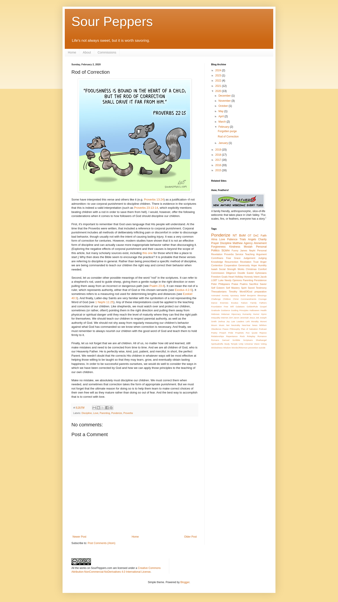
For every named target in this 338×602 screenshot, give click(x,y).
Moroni (263, 321)
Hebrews (215, 314)
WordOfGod (246, 291)
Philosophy (235, 329)
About (87, 52)
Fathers (263, 303)
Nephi (252, 250)
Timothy (233, 291)
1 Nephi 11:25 (104, 302)
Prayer (215, 243)
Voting (264, 344)
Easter (250, 273)
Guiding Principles (239, 310)
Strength (231, 269)
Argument (261, 254)
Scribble (236, 340)
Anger (263, 261)
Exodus (234, 303)
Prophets (239, 333)
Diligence (231, 273)
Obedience (216, 329)
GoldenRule (252, 306)
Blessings (262, 295)
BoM (242, 235)
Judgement (249, 258)
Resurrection (231, 261)
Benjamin (251, 295)
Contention (217, 265)
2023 (218, 75)
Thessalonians (219, 291)
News (254, 325)
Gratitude (215, 310)
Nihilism (263, 325)
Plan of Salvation (249, 329)
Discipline (87, 413)
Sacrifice (253, 284)
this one (147, 253)
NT (235, 235)
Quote (254, 333)
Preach (222, 333)
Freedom (216, 276)
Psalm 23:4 (156, 286)
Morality (255, 321)
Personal (261, 246)
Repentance (232, 336)
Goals (224, 276)
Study (227, 344)
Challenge (216, 299)
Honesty (248, 276)
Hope (254, 265)
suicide (262, 347)
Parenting (105, 413)
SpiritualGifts (217, 344)
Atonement (260, 243)
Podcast (263, 329)
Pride (230, 333)
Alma (214, 239)
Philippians (224, 284)
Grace (237, 258)
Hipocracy (236, 314)
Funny (235, 250)
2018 (218, 154)
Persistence (260, 280)
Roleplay (251, 336)
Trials (243, 239)
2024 (218, 70)
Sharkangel (261, 340)
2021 (218, 85)
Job (257, 317)
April (221, 116)
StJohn (226, 250)
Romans (215, 340)
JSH (231, 317)
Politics (215, 250)
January (223, 143)
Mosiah (248, 246)
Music (221, 325)
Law (233, 321)
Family (253, 303)
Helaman (225, 314)
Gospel (263, 306)
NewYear (246, 325)
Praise (235, 284)
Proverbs (128, 413)
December (225, 95)
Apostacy (234, 295)
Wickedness (217, 347)
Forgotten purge (227, 131)
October (223, 105)
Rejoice (263, 333)
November (225, 100)
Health (263, 310)
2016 (218, 165)
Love (95, 413)
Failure (244, 303)
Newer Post (79, 536)
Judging (262, 258)
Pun (248, 333)
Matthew (238, 243)
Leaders (240, 321)
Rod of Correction (228, 136)
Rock (242, 336)
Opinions (237, 280)
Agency (248, 243)
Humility (262, 265)
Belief (243, 295)
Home (72, 52)
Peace (225, 329)
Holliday (239, 276)
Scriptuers (248, 340)
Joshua (221, 321)
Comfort (262, 269)
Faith (264, 235)
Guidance (225, 310)
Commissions (107, 52)
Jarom (237, 317)
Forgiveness (218, 246)
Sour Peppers (112, 21)
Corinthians (217, 258)
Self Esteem (218, 287)
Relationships (217, 336)
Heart (231, 276)
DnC (256, 235)
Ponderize (116, 413)
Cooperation (230, 265)
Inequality (215, 317)
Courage (262, 299)
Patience (232, 239)
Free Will (229, 306)
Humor (256, 314)
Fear (228, 258)
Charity (262, 239)
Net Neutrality (233, 325)
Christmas (251, 269)
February (224, 126)
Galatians (240, 306)
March (222, 121)
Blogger (184, 582)
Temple (234, 344)
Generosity (244, 265)
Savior (263, 284)
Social (222, 269)
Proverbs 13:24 (154, 199)
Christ (235, 299)
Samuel (226, 340)
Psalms (244, 284)
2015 (218, 170)
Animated (215, 295)
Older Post (190, 536)
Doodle (241, 273)
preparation (260, 291)
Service (239, 254)
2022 (218, 80)
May (221, 111)
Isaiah (214, 269)
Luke (221, 280)
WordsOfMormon (240, 347)
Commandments (248, 299)
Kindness (234, 246)
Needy (227, 280)
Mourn (214, 325)
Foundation (216, 306)
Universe (248, 344)
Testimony (261, 287)
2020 (218, 91)
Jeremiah (244, 317)
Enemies (224, 303)
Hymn (264, 314)
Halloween (254, 310)
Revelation (245, 261)
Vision (257, 344)
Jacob (263, 276)
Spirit (244, 287)
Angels (252, 239)
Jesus (252, 317)
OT (250, 235)
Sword (251, 287)
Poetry (214, 333)
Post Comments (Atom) (101, 543)
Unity (241, 344)
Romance (262, 336)
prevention (253, 347)
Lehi (248, 321)
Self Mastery (233, 287)
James (243, 250)
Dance (214, 303)
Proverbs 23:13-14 (146, 207)
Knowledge (217, 261)
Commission (217, 273)
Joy (228, 321)
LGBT (214, 280)
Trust (255, 261)
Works (241, 269)
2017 (218, 159)
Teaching (250, 254)
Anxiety (225, 295)
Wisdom (227, 347)
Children (227, 299)
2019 (218, 149)
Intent (256, 276)
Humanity (247, 314)
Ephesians (261, 273)
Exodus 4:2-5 (183, 290)
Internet (224, 317)
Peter (214, 284)
